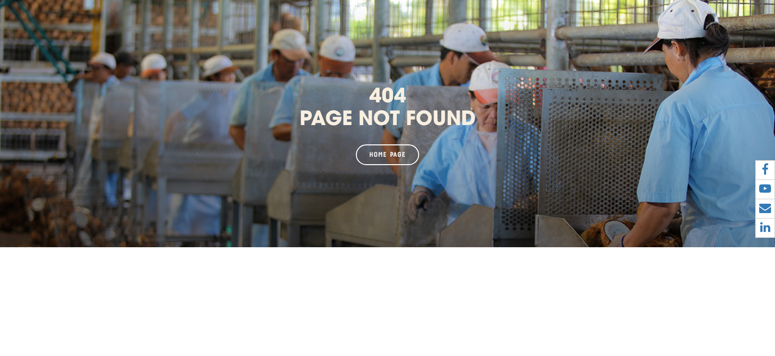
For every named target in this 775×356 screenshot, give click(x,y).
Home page (387, 154)
